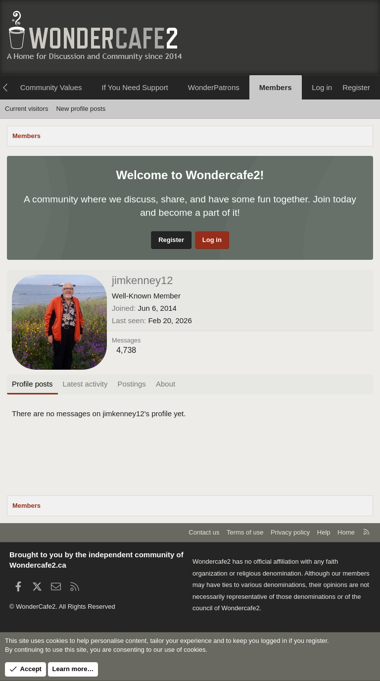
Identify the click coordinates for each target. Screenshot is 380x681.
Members (275, 87)
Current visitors (26, 108)
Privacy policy (290, 532)
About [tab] (165, 384)
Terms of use (245, 532)
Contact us (204, 532)
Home (346, 532)
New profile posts (80, 108)
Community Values (51, 87)
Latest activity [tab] (85, 384)
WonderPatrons (213, 87)
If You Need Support (135, 87)
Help (324, 532)
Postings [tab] (131, 384)
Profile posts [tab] (32, 384)
